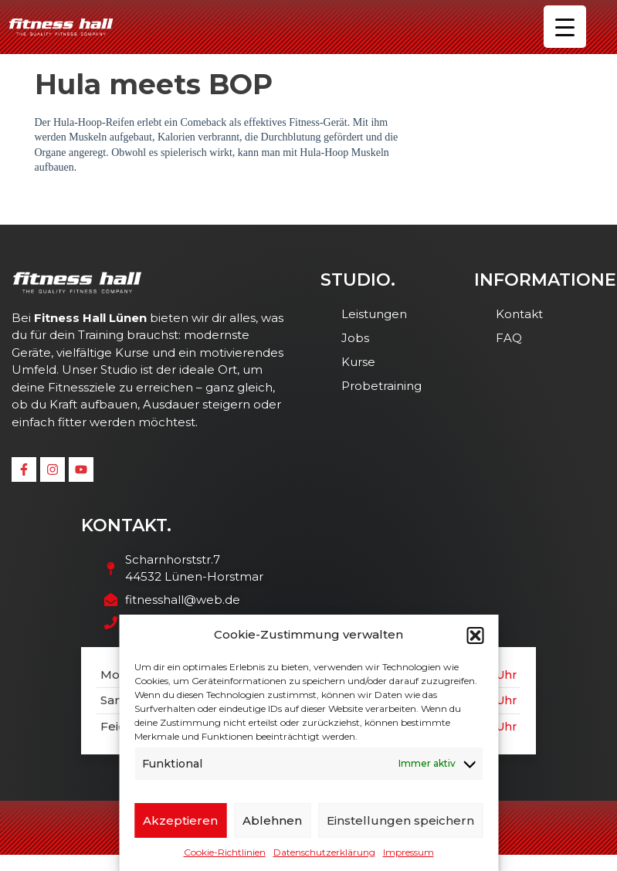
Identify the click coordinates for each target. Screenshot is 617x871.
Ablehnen (272, 820)
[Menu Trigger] (565, 26)
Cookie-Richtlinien (225, 852)
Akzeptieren (180, 820)
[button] (475, 635)
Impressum (408, 852)
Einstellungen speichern (400, 820)
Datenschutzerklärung (324, 852)
